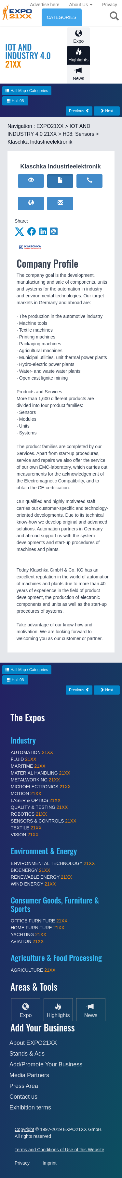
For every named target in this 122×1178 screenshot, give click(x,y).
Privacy (109, 4)
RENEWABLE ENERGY (41, 877)
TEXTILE (26, 827)
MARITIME (28, 766)
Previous (79, 111)
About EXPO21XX (33, 1043)
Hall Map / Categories (27, 90)
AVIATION (27, 941)
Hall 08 (15, 101)
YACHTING (28, 934)
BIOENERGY (30, 870)
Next (106, 111)
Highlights (78, 55)
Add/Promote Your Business (45, 1064)
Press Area (23, 1086)
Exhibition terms (30, 1107)
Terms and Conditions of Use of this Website (59, 1149)
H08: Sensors (78, 134)
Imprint (50, 1163)
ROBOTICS (29, 814)
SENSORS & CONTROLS (43, 821)
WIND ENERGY (33, 884)
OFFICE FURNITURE (39, 920)
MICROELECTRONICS (41, 786)
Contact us (23, 1096)
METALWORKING (35, 779)
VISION (25, 834)
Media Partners (29, 1075)
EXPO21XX (50, 126)
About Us (80, 4)
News (78, 74)
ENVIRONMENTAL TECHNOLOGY (53, 863)
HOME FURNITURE (37, 927)
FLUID (23, 759)
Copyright (24, 1129)
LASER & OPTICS (36, 800)
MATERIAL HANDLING (40, 773)
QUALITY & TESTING (39, 807)
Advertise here (44, 4)
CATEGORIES (61, 17)
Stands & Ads (27, 1053)
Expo (78, 37)
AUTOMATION (32, 752)
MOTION (26, 793)
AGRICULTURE (33, 970)
